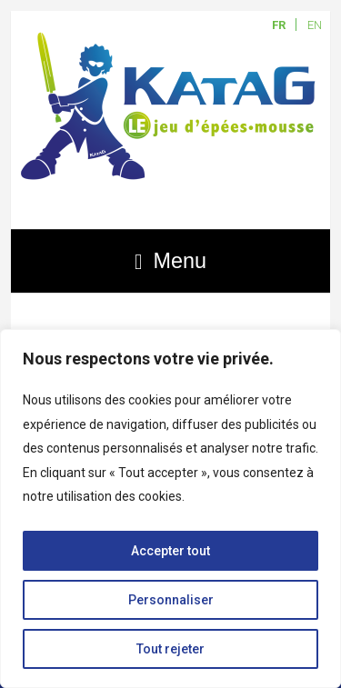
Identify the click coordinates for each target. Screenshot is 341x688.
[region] (170, 508)
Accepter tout (170, 550)
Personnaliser (171, 600)
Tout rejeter (170, 649)
